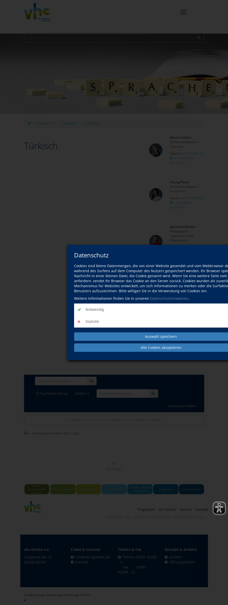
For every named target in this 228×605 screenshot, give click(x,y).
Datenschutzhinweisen (169, 298)
